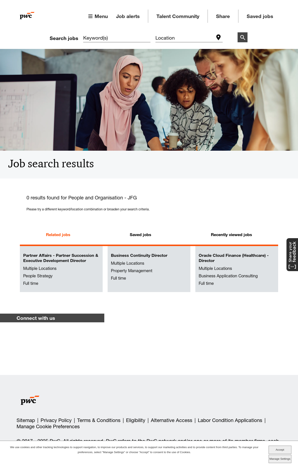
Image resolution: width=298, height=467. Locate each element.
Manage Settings (279, 458)
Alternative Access (171, 420)
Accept (280, 449)
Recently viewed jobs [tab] (231, 234)
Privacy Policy (56, 420)
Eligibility (135, 420)
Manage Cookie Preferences (48, 426)
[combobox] (184, 38)
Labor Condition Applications (230, 420)
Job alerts (128, 16)
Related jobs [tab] (58, 234)
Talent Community (177, 16)
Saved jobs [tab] (140, 234)
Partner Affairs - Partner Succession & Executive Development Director (60, 258)
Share (223, 16)
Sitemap (26, 420)
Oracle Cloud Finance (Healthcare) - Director (234, 258)
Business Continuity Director (139, 255)
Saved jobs (260, 16)
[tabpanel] (149, 269)
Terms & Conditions (98, 420)
